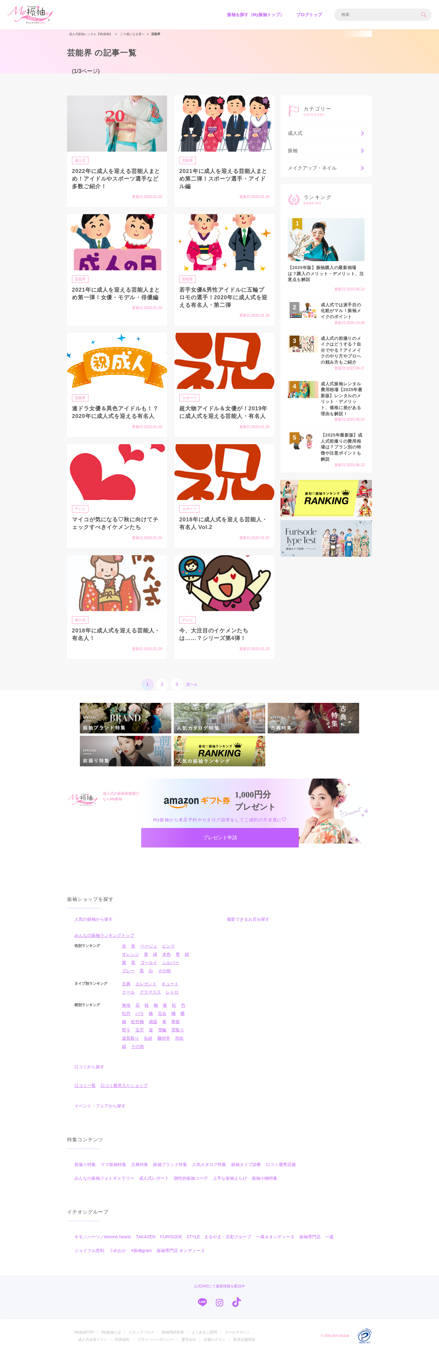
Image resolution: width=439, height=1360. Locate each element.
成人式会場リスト (92, 1346)
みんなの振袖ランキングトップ (104, 942)
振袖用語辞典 (173, 1339)
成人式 (81, 160)
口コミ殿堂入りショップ (124, 1092)
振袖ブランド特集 (170, 1171)
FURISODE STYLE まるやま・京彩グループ (205, 1243)
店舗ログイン (215, 1346)
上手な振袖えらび (230, 1184)
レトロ (172, 998)
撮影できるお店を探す (248, 925)
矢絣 (148, 1044)
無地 (126, 1011)
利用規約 (122, 1346)
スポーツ (190, 397)
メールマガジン (237, 1339)
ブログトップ (309, 14)
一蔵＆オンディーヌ (275, 1243)
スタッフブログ (141, 1339)
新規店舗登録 (244, 1346)
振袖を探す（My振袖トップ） (255, 14)
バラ (139, 1020)
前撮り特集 (85, 1171)
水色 (166, 961)
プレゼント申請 (220, 841)
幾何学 (163, 1044)
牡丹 (126, 1020)
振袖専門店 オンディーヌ (181, 1257)
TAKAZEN (145, 1243)
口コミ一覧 (85, 1092)
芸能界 (188, 160)
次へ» (191, 684)
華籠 (175, 1028)
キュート (170, 990)
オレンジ (130, 961)
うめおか (117, 1257)
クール (128, 998)
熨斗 (126, 1036)
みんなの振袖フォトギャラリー (104, 1184)
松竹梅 (137, 1028)
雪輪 (162, 1036)
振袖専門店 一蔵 (316, 1243)
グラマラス (150, 998)
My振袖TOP (84, 1339)
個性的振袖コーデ (191, 1184)
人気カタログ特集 (209, 1171)
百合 (162, 1020)
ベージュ (148, 952)
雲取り (177, 1036)
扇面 (153, 1028)
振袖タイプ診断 (246, 1171)
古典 (126, 990)
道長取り (130, 1044)
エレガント (146, 990)
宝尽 (139, 1036)
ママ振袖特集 (113, 1171)
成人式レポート (154, 1184)
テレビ (81, 508)
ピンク (168, 952)
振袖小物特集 (264, 1184)
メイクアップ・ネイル (326, 168)
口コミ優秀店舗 (281, 1171)
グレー (128, 977)
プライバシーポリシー (155, 1346)
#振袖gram (141, 1257)
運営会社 (188, 1346)
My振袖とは (111, 1339)
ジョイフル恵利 (89, 1257)
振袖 (326, 150)
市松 (179, 1044)
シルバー (170, 969)
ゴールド (148, 969)
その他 (164, 977)
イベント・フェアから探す (100, 1112)
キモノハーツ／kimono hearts (102, 1243)
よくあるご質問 (204, 1339)
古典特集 (139, 1171)
